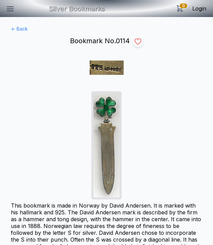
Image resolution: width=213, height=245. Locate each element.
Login (199, 8)
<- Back (19, 29)
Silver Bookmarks (77, 8)
